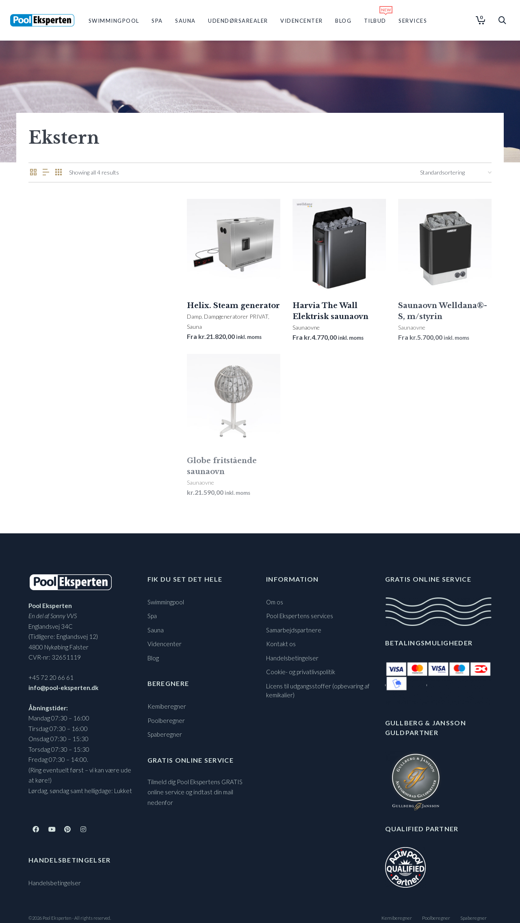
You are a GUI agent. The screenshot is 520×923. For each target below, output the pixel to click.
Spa (152, 615)
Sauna (194, 326)
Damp (194, 316)
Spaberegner (164, 734)
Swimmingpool (165, 602)
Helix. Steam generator (233, 305)
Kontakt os (281, 643)
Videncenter (164, 643)
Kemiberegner (166, 706)
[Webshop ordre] (456, 172)
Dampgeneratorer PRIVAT (236, 316)
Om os (274, 602)
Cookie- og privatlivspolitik (300, 671)
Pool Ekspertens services (299, 615)
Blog (153, 658)
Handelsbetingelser (54, 882)
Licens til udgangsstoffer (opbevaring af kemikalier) (318, 690)
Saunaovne (306, 327)
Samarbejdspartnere (293, 630)
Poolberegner (166, 720)
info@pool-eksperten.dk (63, 687)
